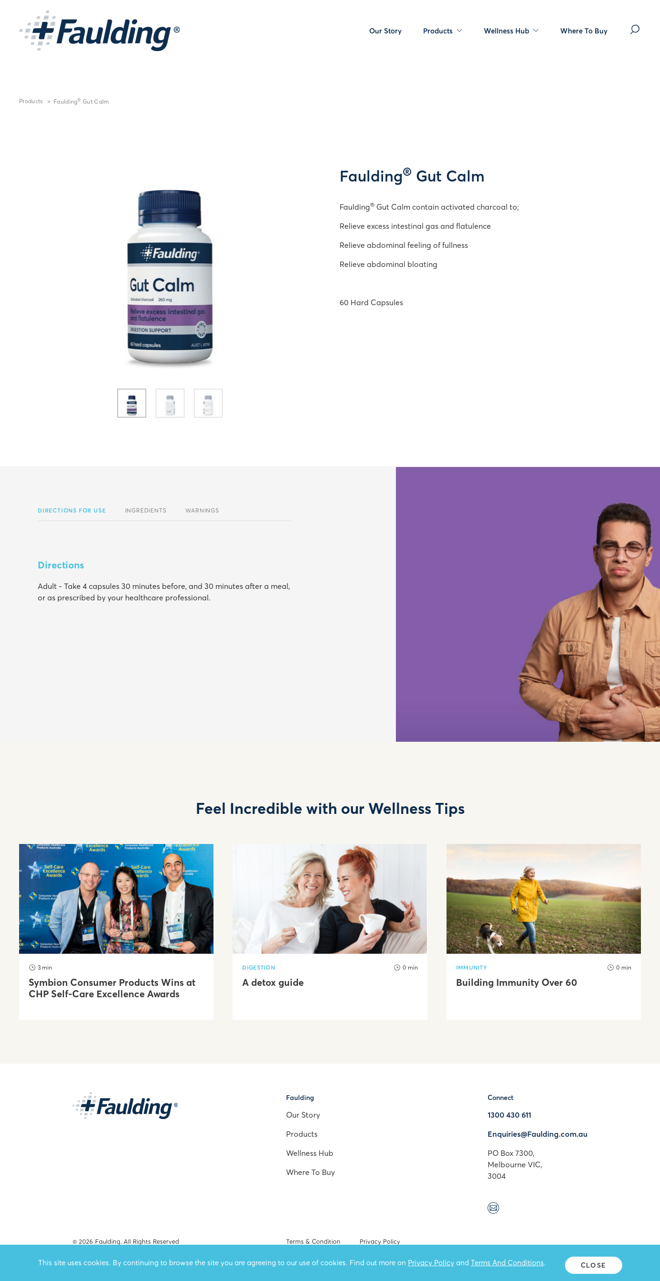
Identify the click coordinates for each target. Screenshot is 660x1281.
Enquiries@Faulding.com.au (537, 1134)
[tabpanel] (169, 257)
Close (593, 1265)
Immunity (471, 967)
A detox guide (273, 982)
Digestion (258, 967)
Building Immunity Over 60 (516, 982)
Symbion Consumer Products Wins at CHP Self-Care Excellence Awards (112, 988)
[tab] (131, 403)
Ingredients (146, 510)
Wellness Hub (511, 30)
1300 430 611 (509, 1115)
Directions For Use (72, 510)
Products (442, 30)
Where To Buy (583, 30)
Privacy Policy (380, 1241)
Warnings (202, 510)
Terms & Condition (313, 1241)
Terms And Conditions (507, 1264)
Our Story (385, 30)
